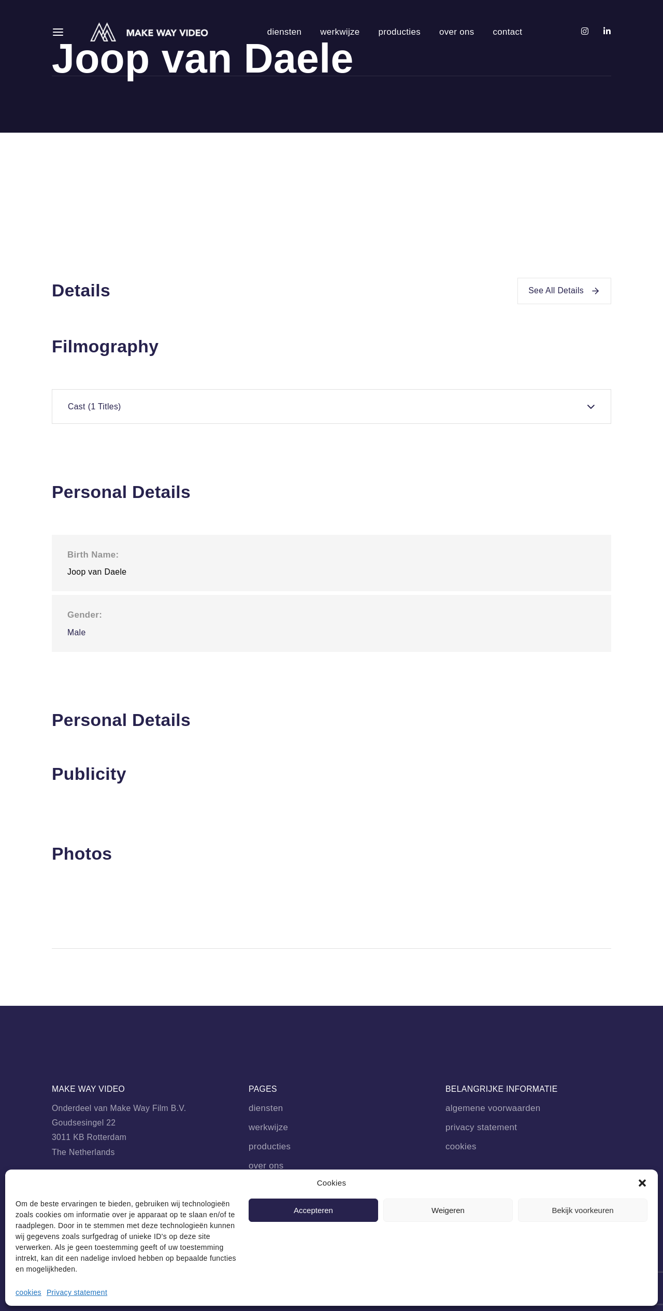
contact (507, 32)
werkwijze (339, 32)
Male (76, 632)
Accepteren (313, 1210)
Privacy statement (77, 1292)
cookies (28, 1292)
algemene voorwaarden (492, 1108)
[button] (642, 1183)
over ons (456, 32)
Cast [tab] (94, 406)
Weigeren (448, 1210)
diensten (284, 32)
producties (400, 32)
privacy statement (481, 1127)
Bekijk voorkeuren (582, 1210)
